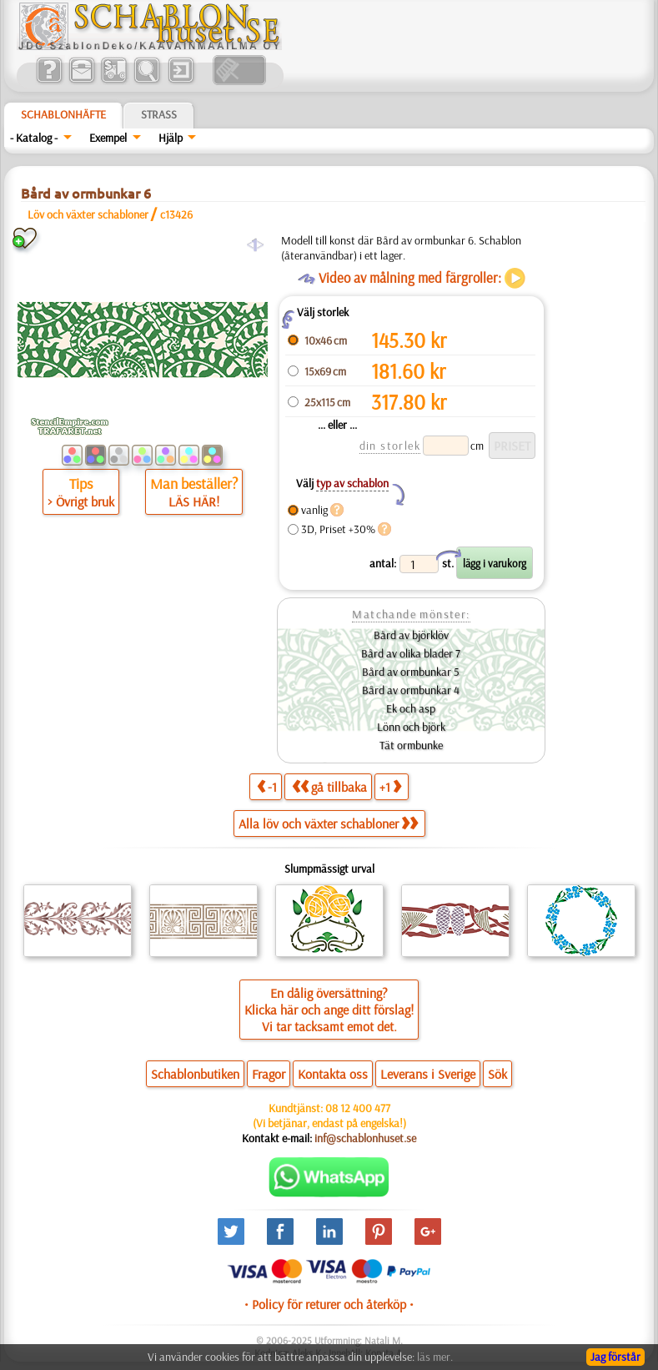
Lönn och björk (411, 726)
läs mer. (435, 1356)
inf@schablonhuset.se (365, 1138)
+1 (390, 786)
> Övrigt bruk (81, 501)
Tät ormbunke (411, 745)
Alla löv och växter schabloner (328, 823)
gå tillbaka (329, 786)
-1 (267, 786)
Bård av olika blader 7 (410, 653)
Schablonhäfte (63, 114)
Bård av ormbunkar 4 (411, 690)
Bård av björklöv (411, 634)
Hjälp (170, 137)
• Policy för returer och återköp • (329, 1304)
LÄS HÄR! (193, 501)
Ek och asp (410, 708)
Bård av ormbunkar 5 (411, 671)
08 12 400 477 (357, 1108)
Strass (159, 114)
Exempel (108, 137)
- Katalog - (34, 137)
